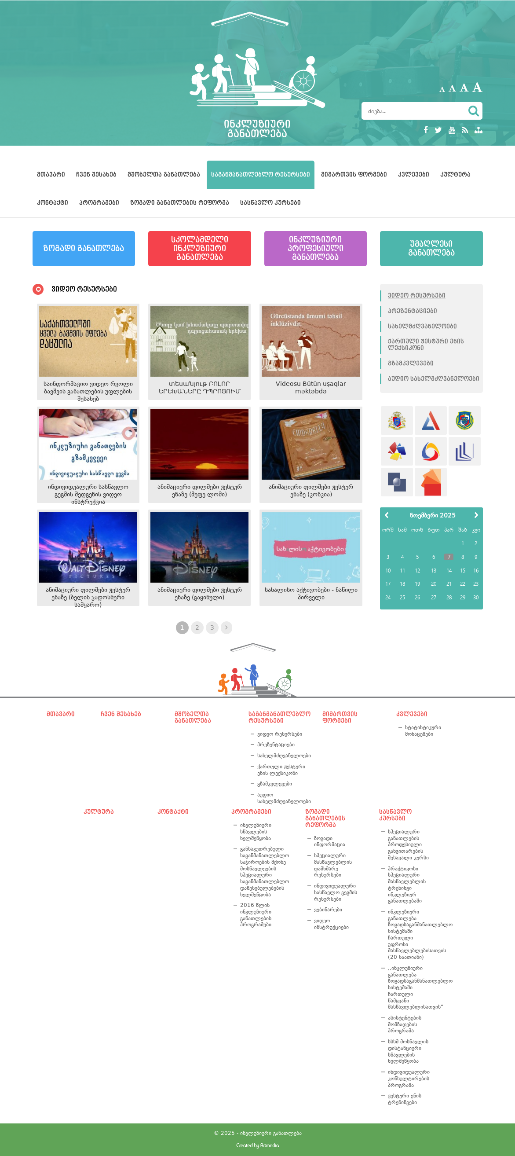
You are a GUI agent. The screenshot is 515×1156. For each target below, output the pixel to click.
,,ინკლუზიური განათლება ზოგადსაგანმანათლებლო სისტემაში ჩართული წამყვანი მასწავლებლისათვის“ (410, 987)
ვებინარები (328, 909)
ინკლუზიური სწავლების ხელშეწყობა (255, 831)
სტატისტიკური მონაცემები (423, 730)
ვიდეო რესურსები (417, 296)
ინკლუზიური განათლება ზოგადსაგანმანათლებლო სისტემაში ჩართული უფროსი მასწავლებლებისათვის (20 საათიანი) (410, 934)
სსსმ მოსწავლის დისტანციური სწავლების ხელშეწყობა (408, 1051)
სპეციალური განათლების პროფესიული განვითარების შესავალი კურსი (408, 845)
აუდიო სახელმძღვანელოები (433, 379)
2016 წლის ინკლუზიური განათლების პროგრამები (255, 915)
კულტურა (455, 175)
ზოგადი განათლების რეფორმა (179, 203)
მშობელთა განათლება (164, 175)
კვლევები (413, 175)
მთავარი (51, 175)
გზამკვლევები (411, 363)
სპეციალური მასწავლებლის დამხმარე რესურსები (333, 865)
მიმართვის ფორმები (354, 175)
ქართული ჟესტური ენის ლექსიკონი (426, 344)
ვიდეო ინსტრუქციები (331, 923)
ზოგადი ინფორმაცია (329, 841)
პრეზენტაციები (412, 311)
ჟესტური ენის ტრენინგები (404, 1099)
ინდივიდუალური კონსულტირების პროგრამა (409, 1078)
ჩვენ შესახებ (96, 175)
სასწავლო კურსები (270, 203)
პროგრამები (99, 203)
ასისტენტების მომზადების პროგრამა (404, 1024)
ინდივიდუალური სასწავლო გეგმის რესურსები (335, 892)
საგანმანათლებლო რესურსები (260, 175)
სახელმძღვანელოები (422, 326)
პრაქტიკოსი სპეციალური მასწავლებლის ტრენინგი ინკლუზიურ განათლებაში (407, 885)
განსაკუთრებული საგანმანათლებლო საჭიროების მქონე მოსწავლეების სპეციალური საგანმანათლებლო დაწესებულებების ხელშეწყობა (264, 871)
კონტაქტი (52, 203)
